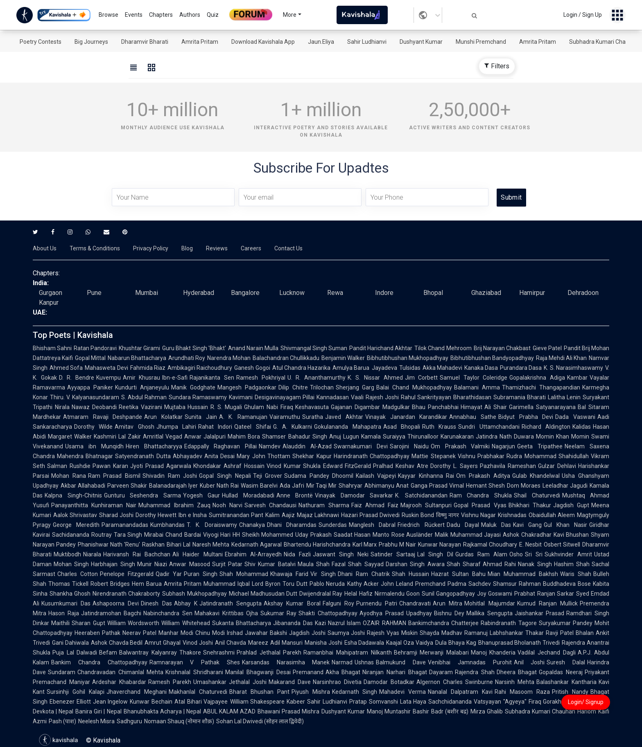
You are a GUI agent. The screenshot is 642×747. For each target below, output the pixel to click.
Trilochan (322, 387)
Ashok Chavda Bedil (117, 642)
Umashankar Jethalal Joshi (230, 682)
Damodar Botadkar (389, 682)
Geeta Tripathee (540, 446)
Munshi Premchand (481, 41)
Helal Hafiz (358, 593)
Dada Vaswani (575, 417)
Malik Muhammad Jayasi (468, 534)
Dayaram (441, 672)
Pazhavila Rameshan (508, 466)
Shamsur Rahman (517, 583)
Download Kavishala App (263, 41)
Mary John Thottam (263, 456)
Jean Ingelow (110, 701)
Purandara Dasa (521, 367)
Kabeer (296, 701)
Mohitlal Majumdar (489, 603)
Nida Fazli (297, 554)
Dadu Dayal (463, 525)
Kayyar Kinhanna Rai (426, 476)
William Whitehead (185, 623)
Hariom (586, 711)
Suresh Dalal (566, 662)
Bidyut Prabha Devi (525, 417)
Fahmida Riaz (147, 367)
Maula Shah (314, 564)
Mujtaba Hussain (186, 407)
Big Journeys (91, 41)
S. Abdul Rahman (144, 397)
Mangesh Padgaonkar (246, 387)
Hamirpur (532, 293)
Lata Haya (413, 701)
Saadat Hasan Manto (361, 534)
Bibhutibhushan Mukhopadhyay (407, 358)
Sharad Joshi (116, 515)
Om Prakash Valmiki (460, 446)
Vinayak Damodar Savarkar (354, 495)
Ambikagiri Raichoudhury (199, 367)
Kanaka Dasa (481, 367)
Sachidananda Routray (82, 534)
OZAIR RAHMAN (384, 623)
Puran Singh (200, 574)
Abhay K (185, 603)
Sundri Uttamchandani (488, 426)
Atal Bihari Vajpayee (201, 701)
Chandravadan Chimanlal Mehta (120, 672)
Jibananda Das (292, 623)
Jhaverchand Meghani (136, 691)
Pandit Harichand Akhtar (380, 348)
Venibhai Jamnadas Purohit (470, 662)
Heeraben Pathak (97, 633)
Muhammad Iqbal (226, 583)
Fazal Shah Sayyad (358, 564)
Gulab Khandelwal (536, 476)
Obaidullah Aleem (552, 515)
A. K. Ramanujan (243, 417)
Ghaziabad (486, 293)
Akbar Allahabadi (83, 485)
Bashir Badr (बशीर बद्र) (440, 711)
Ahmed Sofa (66, 367)
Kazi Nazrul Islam (338, 623)
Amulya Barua (350, 367)
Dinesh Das (156, 603)
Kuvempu (108, 377)
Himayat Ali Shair (484, 407)
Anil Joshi (529, 662)
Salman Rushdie (68, 466)
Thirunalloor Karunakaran (440, 436)
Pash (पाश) (62, 721)
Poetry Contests (40, 41)
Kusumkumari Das (65, 603)
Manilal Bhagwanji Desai (257, 672)
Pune (94, 293)
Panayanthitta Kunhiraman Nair (93, 505)
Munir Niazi (152, 564)
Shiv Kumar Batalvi (270, 564)
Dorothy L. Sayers (454, 466)
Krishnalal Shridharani (194, 672)
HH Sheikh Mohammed (263, 534)
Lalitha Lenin (564, 397)
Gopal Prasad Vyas (480, 505)
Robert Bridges (110, 583)
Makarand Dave (290, 682)
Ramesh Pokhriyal (260, 377)
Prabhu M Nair (397, 544)
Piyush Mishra (311, 691)
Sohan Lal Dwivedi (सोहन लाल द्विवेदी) (260, 721)
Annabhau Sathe (472, 417)
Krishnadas (512, 515)
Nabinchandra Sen (167, 613)
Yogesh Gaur (201, 495)
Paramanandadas (125, 525)
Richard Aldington (546, 426)
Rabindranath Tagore (508, 623)
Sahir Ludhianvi (367, 41)
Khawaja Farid (289, 574)
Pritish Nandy (570, 691)
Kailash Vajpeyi (376, 476)
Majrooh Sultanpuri (426, 505)
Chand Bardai (183, 534)
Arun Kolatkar (163, 417)
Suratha (312, 417)
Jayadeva (384, 367)
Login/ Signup (586, 702)
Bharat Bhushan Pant (259, 691)
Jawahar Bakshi (266, 633)
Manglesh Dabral (372, 525)
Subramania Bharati (519, 397)
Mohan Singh (71, 564)
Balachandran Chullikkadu (286, 358)
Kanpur (49, 302)
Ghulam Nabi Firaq (268, 407)
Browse (108, 14)
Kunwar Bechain (151, 701)
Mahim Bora (244, 436)
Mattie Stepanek (433, 456)
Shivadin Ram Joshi (169, 476)
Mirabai (153, 534)
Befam (108, 652)
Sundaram (61, 672)
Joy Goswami (494, 593)
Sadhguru (129, 721)
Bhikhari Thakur (530, 505)
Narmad (342, 662)
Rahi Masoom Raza (522, 691)
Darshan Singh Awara (415, 564)
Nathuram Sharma (323, 505)
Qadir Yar (169, 574)
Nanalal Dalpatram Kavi (460, 691)
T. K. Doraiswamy (212, 525)
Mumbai (146, 293)
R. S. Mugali (226, 407)
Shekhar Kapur (311, 456)
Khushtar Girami (139, 348)
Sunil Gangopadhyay (448, 593)
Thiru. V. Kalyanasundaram (84, 397)
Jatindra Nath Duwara (505, 436)
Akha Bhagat (343, 672)
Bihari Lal (178, 544)
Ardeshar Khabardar (119, 682)
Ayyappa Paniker (90, 387)
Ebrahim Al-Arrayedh (253, 554)
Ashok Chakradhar (527, 534)
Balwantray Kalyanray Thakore (160, 652)
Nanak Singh (535, 564)
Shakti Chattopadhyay (327, 613)
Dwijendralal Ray (320, 593)
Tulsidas (409, 367)
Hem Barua (147, 583)
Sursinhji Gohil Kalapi (75, 691)
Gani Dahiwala (70, 642)
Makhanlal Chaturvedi (198, 691)
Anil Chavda (230, 642)
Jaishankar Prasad (540, 613)
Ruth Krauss (439, 426)
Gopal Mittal (90, 358)
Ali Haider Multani (197, 554)
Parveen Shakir (127, 485)
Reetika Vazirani (140, 407)
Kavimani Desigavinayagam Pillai (271, 397)
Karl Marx (365, 544)
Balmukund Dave (401, 662)
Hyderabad (198, 293)
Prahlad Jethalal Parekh (269, 652)
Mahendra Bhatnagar (85, 456)
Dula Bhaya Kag (455, 642)
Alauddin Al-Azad (307, 446)
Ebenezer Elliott (70, 701)
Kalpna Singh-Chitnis (73, 495)
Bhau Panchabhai (435, 407)
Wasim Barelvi (259, 485)
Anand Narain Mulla (253, 348)
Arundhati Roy (186, 358)
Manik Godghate (193, 387)
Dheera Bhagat (517, 672)
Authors (189, 14)
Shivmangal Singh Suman (313, 348)
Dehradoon (583, 293)
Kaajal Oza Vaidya (409, 642)
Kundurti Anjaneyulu (142, 387)
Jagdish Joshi (307, 633)
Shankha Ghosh (70, 593)
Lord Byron (266, 583)
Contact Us (288, 248)
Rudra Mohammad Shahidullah (547, 456)
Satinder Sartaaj (393, 554)
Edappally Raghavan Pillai (220, 446)
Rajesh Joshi (382, 397)
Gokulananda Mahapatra (347, 426)
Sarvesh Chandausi (270, 505)
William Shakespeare (257, 701)
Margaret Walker (70, 436)
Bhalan (585, 633)
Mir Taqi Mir (321, 485)
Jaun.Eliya (321, 41)
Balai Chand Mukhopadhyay (414, 387)
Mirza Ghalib (486, 711)
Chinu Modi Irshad (219, 633)
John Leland (397, 583)
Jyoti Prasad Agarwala (160, 466)
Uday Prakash (313, 534)
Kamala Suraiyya (383, 436)
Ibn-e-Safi (175, 377)
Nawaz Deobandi (94, 407)
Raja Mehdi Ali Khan (561, 358)
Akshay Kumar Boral (292, 603)
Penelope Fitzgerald (127, 574)
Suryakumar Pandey (565, 623)
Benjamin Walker (343, 358)
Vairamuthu (284, 417)
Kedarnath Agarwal (256, 544)
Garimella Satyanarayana (542, 407)
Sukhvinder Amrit (568, 554)
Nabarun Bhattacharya (137, 358)
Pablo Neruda (327, 583)
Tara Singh (128, 534)
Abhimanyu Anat (386, 485)
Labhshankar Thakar (517, 633)
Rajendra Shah (475, 672)
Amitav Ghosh (134, 426)
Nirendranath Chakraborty (126, 593)
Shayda (429, 633)
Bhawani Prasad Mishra (288, 711)
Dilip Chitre (293, 387)
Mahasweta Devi (106, 367)
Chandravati (415, 603)
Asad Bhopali (401, 426)
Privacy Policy (150, 248)
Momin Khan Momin (562, 436)
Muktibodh (67, 554)
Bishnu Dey (449, 613)
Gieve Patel (547, 348)
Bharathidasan (472, 397)
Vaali (357, 397)
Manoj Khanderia (493, 652)
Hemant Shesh (485, 485)
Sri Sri (534, 554)
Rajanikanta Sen (212, 377)
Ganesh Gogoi (252, 367)
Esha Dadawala (364, 642)
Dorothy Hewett (156, 515)
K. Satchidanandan (421, 495)
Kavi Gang (527, 525)
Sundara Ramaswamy (198, 397)
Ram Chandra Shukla (481, 495)
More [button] (289, 14)
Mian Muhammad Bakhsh (523, 574)
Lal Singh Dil (435, 554)
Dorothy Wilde (93, 426)
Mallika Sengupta (489, 613)
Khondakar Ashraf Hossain (228, 466)
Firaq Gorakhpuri (550, 701)
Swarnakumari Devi (361, 446)
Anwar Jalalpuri (205, 436)
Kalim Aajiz (279, 515)
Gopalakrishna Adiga (537, 377)
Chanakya (252, 525)
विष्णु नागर (447, 515)
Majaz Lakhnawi (318, 515)
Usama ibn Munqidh (94, 446)
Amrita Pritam (199, 41)
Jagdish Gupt (571, 505)
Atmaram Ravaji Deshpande (102, 417)
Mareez (258, 642)
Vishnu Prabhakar (481, 456)
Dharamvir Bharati (144, 41)
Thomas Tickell (68, 583)
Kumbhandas (167, 525)
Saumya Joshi (346, 633)
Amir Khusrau (141, 377)
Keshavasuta (312, 407)
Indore (384, 293)
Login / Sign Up (582, 14)
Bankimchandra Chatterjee (443, 623)
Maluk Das (496, 525)
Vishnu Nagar (478, 515)
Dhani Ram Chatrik (364, 574)
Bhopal (433, 293)
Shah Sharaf (464, 564)
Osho (516, 554)
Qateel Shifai (252, 426)
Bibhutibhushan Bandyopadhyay (492, 358)
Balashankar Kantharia (566, 682)
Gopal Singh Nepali (225, 476)
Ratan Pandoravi (95, 348)
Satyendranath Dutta (142, 456)
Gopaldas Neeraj (561, 672)
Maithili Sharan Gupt (78, 623)
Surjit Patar (227, 564)
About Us (45, 248)
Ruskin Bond (418, 515)
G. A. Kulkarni (292, 426)
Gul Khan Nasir (565, 525)
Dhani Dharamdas (291, 525)
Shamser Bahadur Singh (294, 436)
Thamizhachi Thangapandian (541, 387)
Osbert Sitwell (562, 544)
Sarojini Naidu (409, 446)
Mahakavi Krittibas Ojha (226, 613)
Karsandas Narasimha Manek (286, 662)
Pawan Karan (110, 466)
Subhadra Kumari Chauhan (604, 41)
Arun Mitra (447, 603)
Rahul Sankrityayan (426, 397)
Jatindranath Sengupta (230, 603)
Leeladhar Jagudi (565, 485)
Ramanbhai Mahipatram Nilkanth (347, 652)
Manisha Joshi (323, 642)
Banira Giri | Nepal (98, 711)
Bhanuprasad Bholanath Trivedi (519, 642)
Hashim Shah (572, 564)
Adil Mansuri (286, 642)
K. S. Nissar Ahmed (375, 377)
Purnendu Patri (376, 603)
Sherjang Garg (355, 387)
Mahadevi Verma (402, 691)
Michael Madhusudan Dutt (263, 593)
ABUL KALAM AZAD (229, 711)
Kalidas (581, 426)
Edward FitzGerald (347, 466)
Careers (251, 248)
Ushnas (364, 662)
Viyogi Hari (217, 534)
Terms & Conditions (95, 248)
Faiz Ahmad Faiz (374, 505)
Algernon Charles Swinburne (454, 682)
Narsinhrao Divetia (337, 682)
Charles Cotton (77, 574)
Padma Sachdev (469, 583)
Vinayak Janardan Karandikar (406, 417)
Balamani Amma (477, 387)
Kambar (577, 377)
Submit (511, 197)
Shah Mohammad (243, 574)
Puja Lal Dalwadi (74, 652)
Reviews (217, 248)
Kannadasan (332, 397)
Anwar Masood (189, 564)
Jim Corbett (421, 377)
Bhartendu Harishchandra (317, 544)
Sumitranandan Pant (236, 515)
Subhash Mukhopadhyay (194, 593)
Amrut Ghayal (163, 642)
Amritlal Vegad (162, 436)
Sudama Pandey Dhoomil (318, 476)
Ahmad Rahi (499, 564)
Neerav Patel (139, 633)
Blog (187, 248)
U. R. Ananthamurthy (316, 377)
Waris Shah (575, 574)
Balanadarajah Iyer (173, 485)
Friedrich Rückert (421, 525)
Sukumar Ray (278, 613)
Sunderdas (333, 525)
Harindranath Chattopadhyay (371, 456)
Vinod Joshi (198, 642)
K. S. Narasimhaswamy (573, 367)
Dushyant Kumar (421, 41)
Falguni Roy (338, 603)
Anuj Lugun (344, 436)
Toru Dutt (295, 583)
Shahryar (350, 485)
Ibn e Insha (193, 515)
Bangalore (245, 293)
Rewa (335, 293)
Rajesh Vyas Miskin (392, 633)
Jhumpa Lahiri (176, 426)
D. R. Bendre (76, 377)
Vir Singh (322, 574)
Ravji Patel (560, 633)
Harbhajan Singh (113, 564)
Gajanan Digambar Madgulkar (370, 407)
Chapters (161, 14)
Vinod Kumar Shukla (294, 466)
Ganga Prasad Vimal (437, 485)
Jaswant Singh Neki (340, 554)
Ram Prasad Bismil (114, 476)
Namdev (269, 446)
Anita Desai (219, 456)
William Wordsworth (133, 623)
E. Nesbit (530, 544)
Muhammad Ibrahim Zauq (174, 505)
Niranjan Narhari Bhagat (394, 672)
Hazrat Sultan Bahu (458, 574)
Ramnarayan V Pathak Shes (194, 662)
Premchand (430, 583)
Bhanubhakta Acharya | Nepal (162, 711)
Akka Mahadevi (442, 367)
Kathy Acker (363, 583)
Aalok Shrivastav (75, 515)
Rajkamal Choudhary (490, 544)
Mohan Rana (68, 476)
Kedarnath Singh (355, 691)
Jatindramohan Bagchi (111, 613)
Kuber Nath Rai (219, 485)
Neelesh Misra (96, 721)
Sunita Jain (201, 417)
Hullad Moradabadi (248, 495)
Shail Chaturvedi (537, 495)
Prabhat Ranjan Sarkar (544, 593)
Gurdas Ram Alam (481, 554)
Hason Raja (63, 613)
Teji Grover (268, 476)
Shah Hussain (410, 574)
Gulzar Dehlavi (557, 466)
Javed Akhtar (344, 417)
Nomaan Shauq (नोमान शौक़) (179, 721)
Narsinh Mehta (514, 682)
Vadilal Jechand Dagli (546, 652)
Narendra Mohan (229, 358)
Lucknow (292, 293)
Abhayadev (187, 456)
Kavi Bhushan (571, 534)
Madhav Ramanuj (464, 633)
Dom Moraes (523, 485)
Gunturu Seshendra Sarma (142, 495)
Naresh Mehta (210, 544)
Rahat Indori (215, 426)
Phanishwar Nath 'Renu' (109, 544)
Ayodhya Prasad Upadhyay (395, 613)
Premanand (308, 672)
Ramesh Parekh (169, 682)
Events (133, 14)
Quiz (213, 14)
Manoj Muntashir (389, 711)
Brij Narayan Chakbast (502, 348)
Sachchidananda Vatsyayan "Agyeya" (477, 701)
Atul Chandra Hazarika (301, 367)
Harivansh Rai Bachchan (136, 554)
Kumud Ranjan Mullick (547, 603)
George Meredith (76, 525)
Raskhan (153, 544)
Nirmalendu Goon (397, 593)
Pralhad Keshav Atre (400, 466)
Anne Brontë (294, 495)
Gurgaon (50, 293)
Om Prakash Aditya (483, 476)
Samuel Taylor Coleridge (473, 377)
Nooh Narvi (227, 505)
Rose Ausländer (412, 534)
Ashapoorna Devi (116, 603)
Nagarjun (503, 446)
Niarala (92, 554)
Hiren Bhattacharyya (154, 446)
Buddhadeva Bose (567, 583)
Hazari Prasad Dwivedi (370, 515)
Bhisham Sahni (52, 348)
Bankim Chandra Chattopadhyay (99, 662)
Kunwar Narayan (439, 544)
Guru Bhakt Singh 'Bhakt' (194, 348)
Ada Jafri (292, 485)
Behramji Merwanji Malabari (431, 652)
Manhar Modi (175, 633)
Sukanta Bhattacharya (241, 623)
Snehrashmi (219, 652)
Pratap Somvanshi (373, 701)
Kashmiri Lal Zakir (117, 436)
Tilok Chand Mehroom (442, 348)
